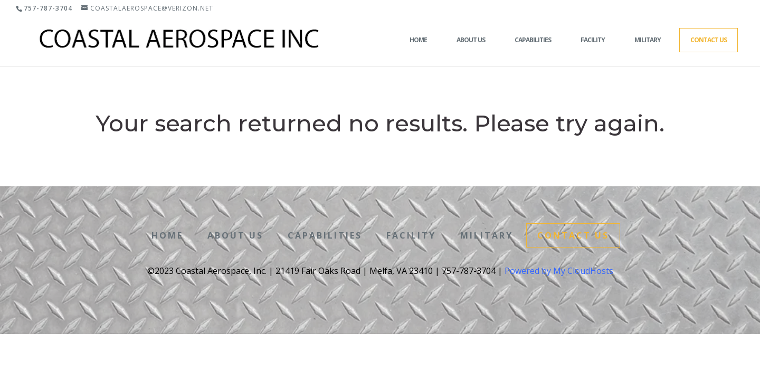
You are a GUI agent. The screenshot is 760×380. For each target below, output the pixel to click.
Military (647, 39)
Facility (593, 39)
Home (418, 39)
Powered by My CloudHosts (559, 271)
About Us (471, 39)
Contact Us (708, 39)
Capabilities (533, 39)
